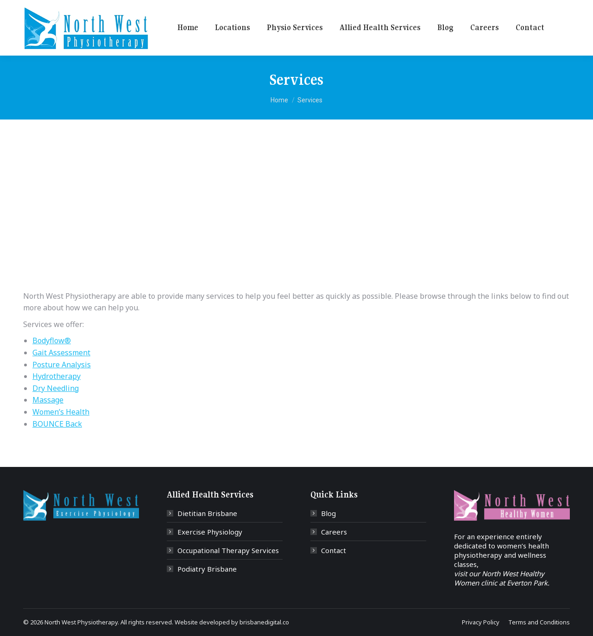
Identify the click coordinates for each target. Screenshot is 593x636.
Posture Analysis (61, 364)
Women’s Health (60, 412)
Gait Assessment (61, 352)
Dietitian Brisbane (207, 513)
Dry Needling (55, 388)
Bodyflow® (51, 340)
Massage (47, 400)
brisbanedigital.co (264, 622)
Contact (333, 550)
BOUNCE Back (57, 424)
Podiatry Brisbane (207, 568)
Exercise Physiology (209, 531)
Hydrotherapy (56, 376)
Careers (334, 531)
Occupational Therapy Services (228, 550)
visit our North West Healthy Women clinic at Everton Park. (501, 578)
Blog (328, 513)
